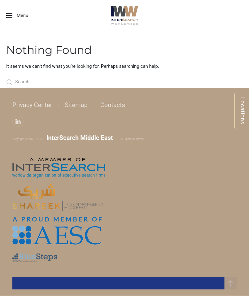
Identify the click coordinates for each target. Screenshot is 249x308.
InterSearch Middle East (79, 137)
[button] (17, 15)
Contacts (112, 105)
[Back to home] (124, 15)
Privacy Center (32, 105)
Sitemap (76, 105)
